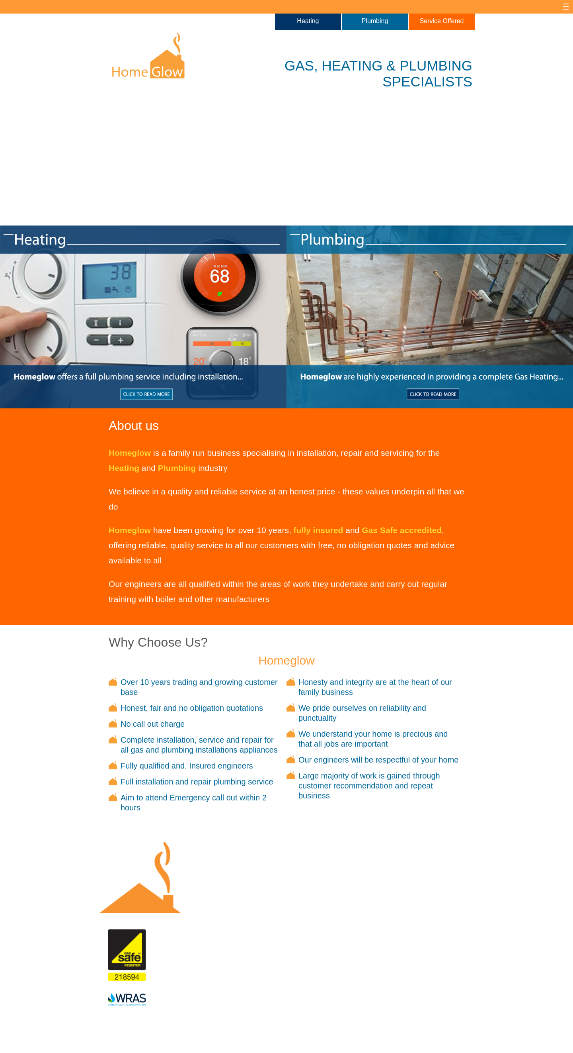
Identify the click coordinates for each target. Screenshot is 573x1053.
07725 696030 (339, 950)
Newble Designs (197, 1044)
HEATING (352, 65)
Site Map (221, 1038)
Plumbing (375, 21)
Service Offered (442, 21)
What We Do (266, 926)
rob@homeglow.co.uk (339, 980)
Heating (308, 21)
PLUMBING (436, 65)
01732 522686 (339, 965)
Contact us (339, 926)
